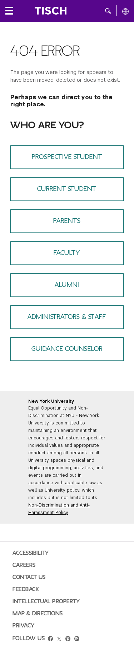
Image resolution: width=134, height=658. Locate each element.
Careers (24, 565)
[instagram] (76, 639)
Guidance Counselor (67, 349)
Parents (67, 221)
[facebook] (50, 639)
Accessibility (31, 553)
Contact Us (29, 577)
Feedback (26, 589)
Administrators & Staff (67, 317)
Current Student (66, 189)
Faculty (67, 253)
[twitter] (59, 639)
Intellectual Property (46, 601)
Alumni (67, 285)
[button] (108, 10)
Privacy (24, 625)
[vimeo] (67, 639)
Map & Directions (38, 613)
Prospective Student (67, 157)
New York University (51, 401)
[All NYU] (125, 11)
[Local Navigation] (9, 10)
